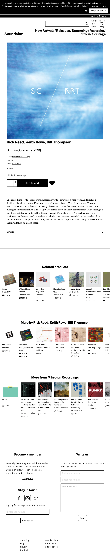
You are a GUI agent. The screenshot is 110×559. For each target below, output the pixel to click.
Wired (4, 289)
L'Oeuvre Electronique (58, 293)
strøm (4, 399)
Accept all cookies (99, 10)
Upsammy (40, 294)
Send (82, 517)
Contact (24, 550)
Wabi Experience (61, 399)
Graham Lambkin (43, 347)
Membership (51, 540)
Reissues (63, 31)
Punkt (90, 405)
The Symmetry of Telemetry (26, 349)
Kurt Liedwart (76, 402)
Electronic (16, 163)
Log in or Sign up (98, 16)
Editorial (85, 34)
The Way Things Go (94, 349)
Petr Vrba (75, 405)
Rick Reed (15, 142)
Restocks (96, 31)
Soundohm (13, 34)
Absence (5, 348)
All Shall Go (74, 292)
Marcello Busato (44, 405)
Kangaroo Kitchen (28, 413)
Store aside (50, 543)
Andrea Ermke (43, 399)
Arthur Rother (43, 407)
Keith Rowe (35, 142)
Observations (24, 295)
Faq (22, 543)
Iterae (88, 297)
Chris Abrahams (44, 402)
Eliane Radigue (59, 289)
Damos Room (74, 289)
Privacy (23, 546)
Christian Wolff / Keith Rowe (78, 351)
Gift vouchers (51, 546)
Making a (39, 350)
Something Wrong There (76, 409)
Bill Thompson (59, 142)
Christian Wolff (77, 344)
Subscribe (27, 520)
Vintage (99, 34)
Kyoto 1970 (6, 292)
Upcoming (80, 31)
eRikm (21, 289)
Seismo (39, 297)
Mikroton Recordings (21, 157)
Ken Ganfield (76, 399)
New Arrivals (44, 31)
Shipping (24, 540)
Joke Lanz (25, 399)
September (59, 348)
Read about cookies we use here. (92, 6)
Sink (39, 410)
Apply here (27, 478)
